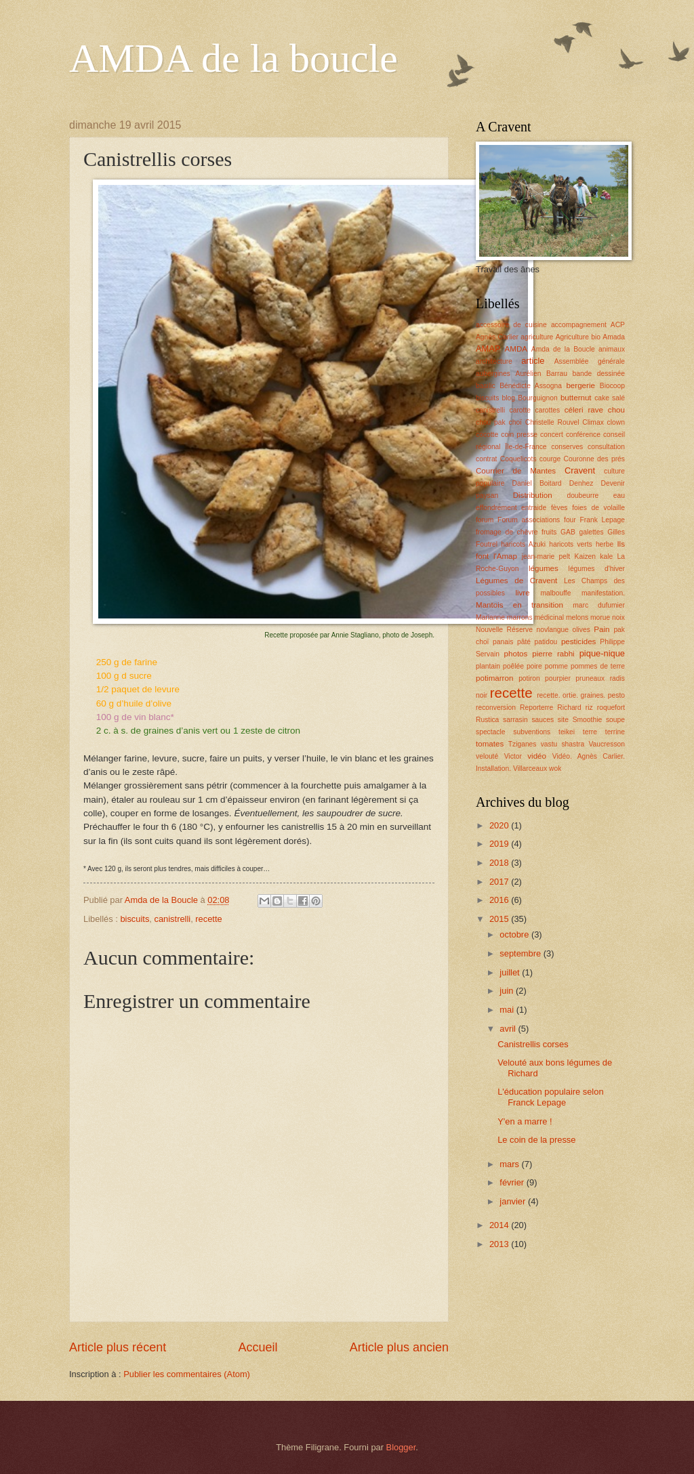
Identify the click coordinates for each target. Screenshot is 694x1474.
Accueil (257, 1347)
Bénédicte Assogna (530, 385)
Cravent (580, 470)
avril (508, 1029)
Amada (614, 337)
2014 (500, 1225)
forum (484, 520)
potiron (528, 678)
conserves (567, 446)
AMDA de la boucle (233, 58)
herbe (604, 544)
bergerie (580, 385)
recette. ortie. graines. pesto (581, 695)
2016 (500, 900)
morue (600, 617)
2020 (500, 825)
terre (590, 732)
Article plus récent (117, 1347)
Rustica (487, 719)
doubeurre (582, 495)
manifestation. (603, 593)
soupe (615, 719)
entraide (533, 507)
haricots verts (570, 544)
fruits (549, 532)
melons (577, 617)
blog (508, 398)
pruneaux (590, 678)
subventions (531, 732)
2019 (500, 844)
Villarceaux (530, 768)
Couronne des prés (594, 459)
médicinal (549, 617)
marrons (520, 617)
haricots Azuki (523, 544)
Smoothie (588, 719)
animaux (611, 349)
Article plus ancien (399, 1347)
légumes (543, 568)
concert (551, 434)
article (532, 361)
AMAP (488, 348)
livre (522, 593)
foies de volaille (598, 507)
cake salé (609, 398)
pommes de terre (598, 666)
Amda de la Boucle (563, 349)
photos (516, 654)
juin (507, 991)
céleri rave (584, 410)
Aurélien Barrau (541, 373)
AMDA (516, 349)
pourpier (558, 678)
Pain (601, 629)
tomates (490, 744)
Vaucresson (606, 744)
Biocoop (612, 385)
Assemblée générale (589, 361)
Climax (592, 422)
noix (618, 617)
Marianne (490, 617)
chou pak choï (499, 422)
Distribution (532, 495)
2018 (500, 863)
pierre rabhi (553, 654)
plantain (488, 666)
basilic (485, 385)
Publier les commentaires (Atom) (186, 1374)
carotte (520, 410)
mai (507, 1010)
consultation (606, 446)
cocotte (487, 434)
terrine (615, 732)
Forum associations (528, 520)
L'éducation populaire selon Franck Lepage (550, 1097)
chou (616, 410)
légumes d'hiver (597, 568)
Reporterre (536, 707)
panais (503, 642)
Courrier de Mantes (516, 471)
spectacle (491, 732)
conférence (583, 434)
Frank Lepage (602, 520)
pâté (524, 642)
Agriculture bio (578, 337)
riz (589, 707)
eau (619, 495)
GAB (567, 532)
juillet (510, 972)
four (570, 520)
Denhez (581, 483)
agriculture (536, 337)
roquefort (611, 707)
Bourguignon (537, 398)
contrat (486, 459)
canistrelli (173, 919)
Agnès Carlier (497, 337)
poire (534, 666)
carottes (547, 410)
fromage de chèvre (506, 532)
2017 (500, 882)
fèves (559, 507)
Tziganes (522, 744)
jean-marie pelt (546, 556)
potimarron (494, 678)
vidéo (536, 756)
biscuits (134, 919)
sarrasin (515, 719)
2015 (500, 919)
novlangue (552, 629)
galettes (591, 532)
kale (606, 556)
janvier (513, 1201)
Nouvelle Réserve (504, 629)
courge (549, 459)
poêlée (513, 666)
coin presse (519, 434)
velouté (487, 756)
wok (555, 768)
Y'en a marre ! (524, 1121)
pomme (556, 666)
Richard (569, 707)
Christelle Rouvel (552, 422)
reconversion (496, 707)
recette (208, 919)
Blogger (401, 1447)
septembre (521, 953)
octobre (515, 934)
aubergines (493, 373)
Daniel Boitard (537, 483)
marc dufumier (599, 605)
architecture (494, 361)
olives (581, 629)
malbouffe (555, 593)
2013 (500, 1244)
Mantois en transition (519, 605)
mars (510, 1164)
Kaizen (585, 556)
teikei (566, 732)
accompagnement (579, 325)
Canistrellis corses (532, 1044)
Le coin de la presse (536, 1140)
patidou (546, 642)
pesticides (578, 641)
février (512, 1182)
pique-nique (602, 653)
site (563, 719)
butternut (576, 398)
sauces (542, 719)
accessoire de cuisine (511, 325)
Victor (513, 756)
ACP (618, 325)
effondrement (496, 507)
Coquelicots (518, 459)
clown (616, 422)
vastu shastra (563, 744)
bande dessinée (599, 373)
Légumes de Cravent (516, 580)
